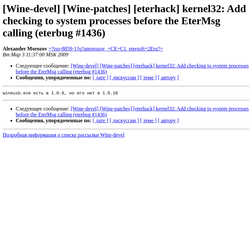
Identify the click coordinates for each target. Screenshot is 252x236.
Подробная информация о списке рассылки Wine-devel (63, 136)
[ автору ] (168, 77)
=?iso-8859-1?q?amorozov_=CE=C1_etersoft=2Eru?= (106, 48)
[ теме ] (148, 77)
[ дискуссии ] (124, 77)
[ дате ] (100, 77)
